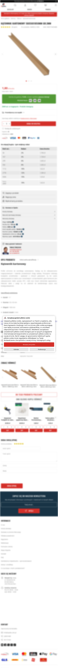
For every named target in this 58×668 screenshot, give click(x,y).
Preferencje (42, 349)
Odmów (16, 349)
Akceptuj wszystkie (29, 344)
